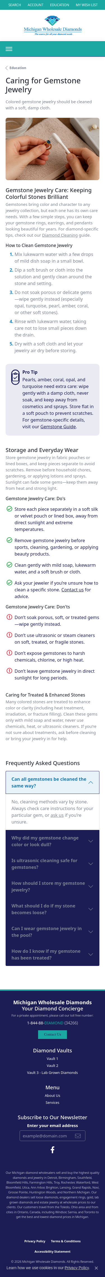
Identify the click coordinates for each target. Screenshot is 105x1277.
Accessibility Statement (52, 1251)
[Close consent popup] (96, 1268)
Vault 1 (52, 1058)
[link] (59, 5)
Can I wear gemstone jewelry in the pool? (46, 931)
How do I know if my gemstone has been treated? (46, 954)
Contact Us (52, 1034)
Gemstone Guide (58, 427)
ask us (57, 815)
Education (18, 67)
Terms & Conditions (66, 1241)
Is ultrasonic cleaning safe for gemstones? (44, 863)
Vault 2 (52, 1065)
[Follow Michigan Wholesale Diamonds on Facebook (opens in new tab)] (52, 1150)
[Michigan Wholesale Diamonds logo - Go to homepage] (52, 25)
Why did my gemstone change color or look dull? (45, 841)
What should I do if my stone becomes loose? (43, 909)
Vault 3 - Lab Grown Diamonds (52, 1072)
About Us (52, 1095)
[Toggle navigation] (9, 49)
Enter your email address (52, 1125)
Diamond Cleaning (60, 235)
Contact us (72, 590)
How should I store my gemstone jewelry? (48, 886)
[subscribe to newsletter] (78, 1136)
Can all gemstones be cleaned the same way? (48, 782)
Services (52, 1102)
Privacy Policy (34, 1241)
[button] (14, 5)
